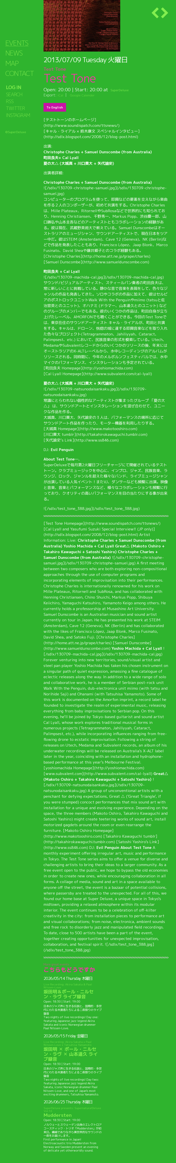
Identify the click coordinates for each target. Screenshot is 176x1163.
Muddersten (73, 1112)
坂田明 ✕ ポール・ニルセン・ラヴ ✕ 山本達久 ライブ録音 (73, 1051)
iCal (61, 95)
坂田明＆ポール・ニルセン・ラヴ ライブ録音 (73, 991)
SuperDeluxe (124, 89)
